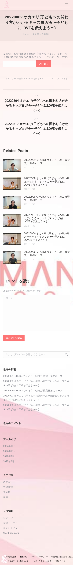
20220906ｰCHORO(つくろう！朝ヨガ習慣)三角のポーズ (47, 253)
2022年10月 (9, 451)
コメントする (61, 78)
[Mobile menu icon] (66, 5)
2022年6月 (8, 461)
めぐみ (6, 481)
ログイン (8, 517)
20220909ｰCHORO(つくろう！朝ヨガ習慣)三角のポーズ (47, 161)
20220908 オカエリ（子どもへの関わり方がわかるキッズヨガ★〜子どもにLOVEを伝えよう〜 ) (46, 181)
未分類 (20, 78)
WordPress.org (11, 533)
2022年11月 (9, 446)
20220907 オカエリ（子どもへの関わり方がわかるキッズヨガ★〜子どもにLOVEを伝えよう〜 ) (46, 218)
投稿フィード (10, 522)
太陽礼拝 (8, 487)
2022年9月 (8, 456)
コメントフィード (12, 527)
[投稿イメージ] (12, 165)
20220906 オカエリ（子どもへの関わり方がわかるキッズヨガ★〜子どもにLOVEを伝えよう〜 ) (46, 236)
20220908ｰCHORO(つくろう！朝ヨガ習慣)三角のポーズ (47, 198)
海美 (5, 497)
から (32, 78)
